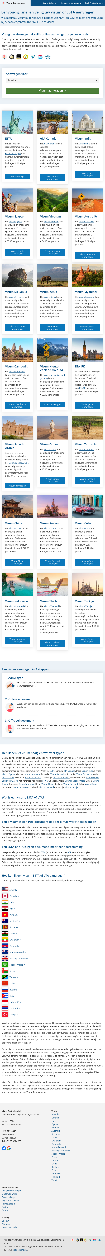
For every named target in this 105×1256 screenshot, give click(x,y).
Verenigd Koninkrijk (15, 958)
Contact (5, 1210)
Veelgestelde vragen (71, 3)
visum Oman (50, 449)
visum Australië (86, 221)
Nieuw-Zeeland (13, 952)
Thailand (10, 1008)
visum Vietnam (51, 221)
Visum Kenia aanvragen (52, 327)
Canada (50, 143)
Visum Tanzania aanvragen (87, 480)
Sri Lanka (10, 927)
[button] (52, 80)
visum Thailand (51, 606)
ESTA (8, 138)
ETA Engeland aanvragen (87, 405)
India (8, 902)
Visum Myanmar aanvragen (87, 327)
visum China (15, 528)
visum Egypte (15, 221)
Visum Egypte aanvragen (17, 252)
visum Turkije (85, 606)
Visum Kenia (48, 292)
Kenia (8, 933)
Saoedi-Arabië (12, 964)
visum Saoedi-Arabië (19, 462)
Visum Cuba (83, 523)
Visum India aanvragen (87, 174)
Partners (6, 1207)
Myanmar (10, 939)
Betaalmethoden (10, 1227)
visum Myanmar (87, 297)
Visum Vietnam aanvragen (52, 252)
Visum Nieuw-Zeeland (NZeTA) (51, 368)
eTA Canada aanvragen (52, 177)
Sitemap (6, 1224)
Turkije (9, 1014)
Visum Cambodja (16, 366)
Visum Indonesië (16, 601)
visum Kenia (50, 297)
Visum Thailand (50, 601)
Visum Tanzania (86, 444)
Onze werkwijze (9, 1193)
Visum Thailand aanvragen (52, 643)
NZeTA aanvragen (52, 404)
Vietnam (10, 914)
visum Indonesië (17, 606)
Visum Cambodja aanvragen (17, 405)
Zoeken (5, 1220)
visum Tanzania (86, 449)
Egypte (9, 908)
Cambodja (10, 945)
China (8, 983)
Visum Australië (86, 216)
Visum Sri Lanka (16, 292)
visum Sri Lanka (16, 297)
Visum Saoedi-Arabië (14, 446)
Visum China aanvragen (17, 562)
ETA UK (80, 366)
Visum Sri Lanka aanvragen (17, 327)
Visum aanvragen (51, 90)
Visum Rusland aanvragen (52, 562)
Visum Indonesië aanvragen (17, 640)
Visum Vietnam (50, 216)
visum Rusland (51, 528)
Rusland (9, 989)
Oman (8, 970)
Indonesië (10, 1002)
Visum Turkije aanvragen (87, 640)
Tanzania (10, 977)
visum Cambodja (17, 371)
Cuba (8, 995)
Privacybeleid (8, 1203)
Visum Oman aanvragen (52, 480)
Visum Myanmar (86, 292)
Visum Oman (49, 444)
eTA (69, 852)
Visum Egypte (14, 216)
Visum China (13, 523)
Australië (10, 921)
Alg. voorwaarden (10, 1200)
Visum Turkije (84, 601)
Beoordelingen (50, 3)
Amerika (9, 889)
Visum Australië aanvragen (87, 255)
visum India (84, 143)
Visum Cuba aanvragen (87, 562)
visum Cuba (84, 528)
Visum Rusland (50, 523)
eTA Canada (48, 138)
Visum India (83, 138)
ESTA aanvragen (13, 153)
